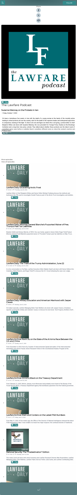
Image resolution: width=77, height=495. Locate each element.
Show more (6, 131)
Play (5, 102)
